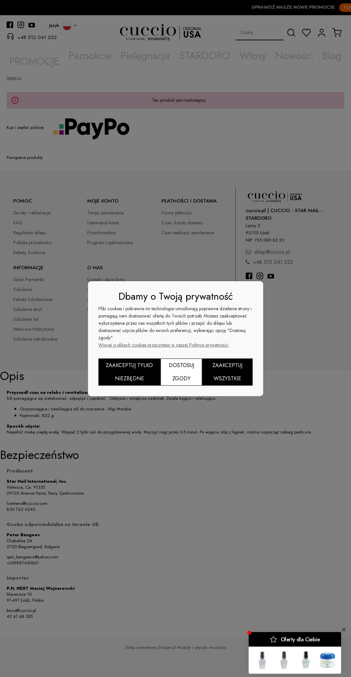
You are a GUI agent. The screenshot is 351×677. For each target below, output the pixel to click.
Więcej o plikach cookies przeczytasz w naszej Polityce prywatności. (163, 345)
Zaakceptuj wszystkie (227, 371)
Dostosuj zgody (181, 371)
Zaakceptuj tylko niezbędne (129, 371)
